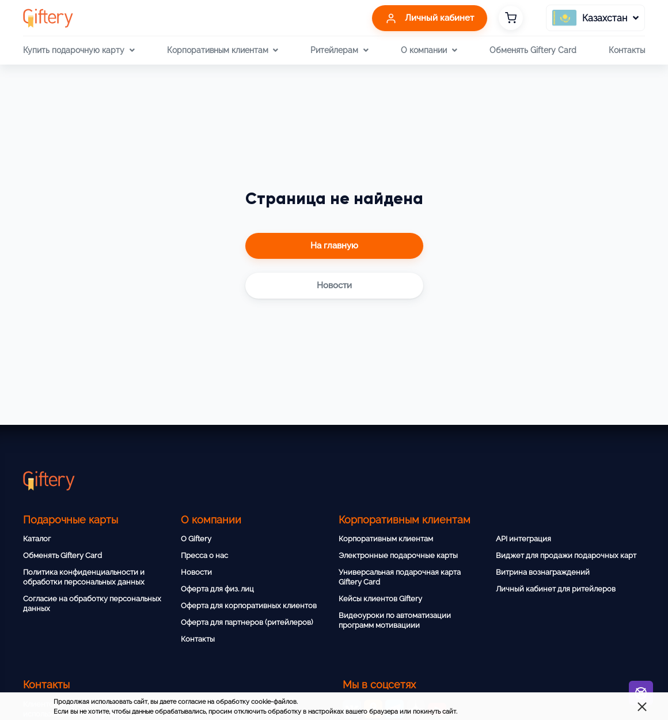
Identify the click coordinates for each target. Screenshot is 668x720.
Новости (196, 572)
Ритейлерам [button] (339, 50)
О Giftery (196, 538)
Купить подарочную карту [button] (78, 50)
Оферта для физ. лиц (217, 589)
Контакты (627, 50)
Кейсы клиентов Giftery (380, 598)
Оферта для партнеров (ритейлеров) (247, 622)
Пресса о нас (204, 555)
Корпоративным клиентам (386, 538)
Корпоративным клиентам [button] (222, 50)
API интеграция (523, 538)
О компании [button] (429, 50)
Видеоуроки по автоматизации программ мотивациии (395, 620)
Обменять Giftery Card (532, 50)
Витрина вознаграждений (543, 572)
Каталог (37, 538)
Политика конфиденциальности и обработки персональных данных (84, 577)
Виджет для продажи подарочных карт (566, 555)
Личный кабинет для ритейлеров (556, 589)
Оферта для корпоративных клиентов (249, 605)
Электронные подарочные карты (398, 555)
